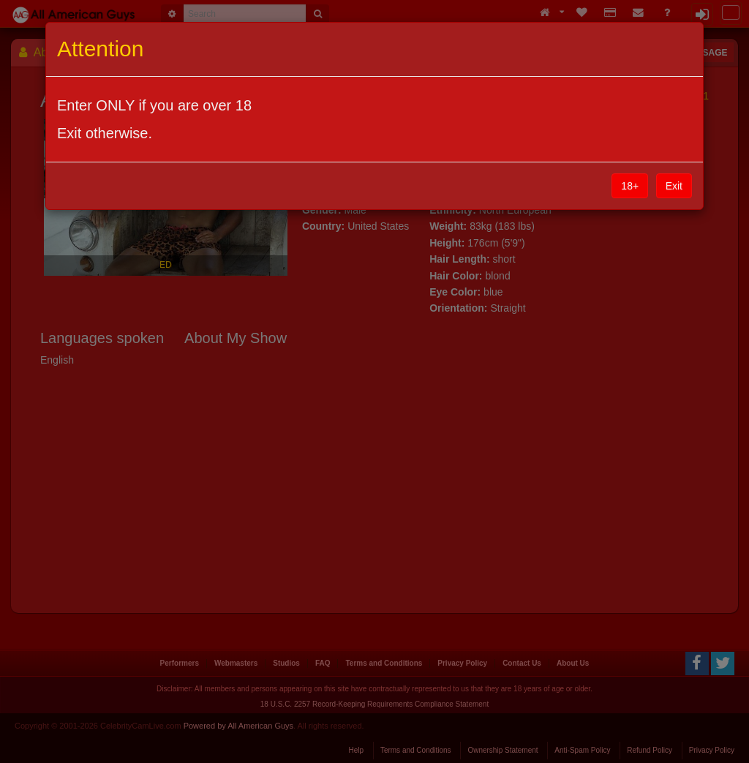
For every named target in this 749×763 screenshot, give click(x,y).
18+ (630, 186)
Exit (674, 186)
